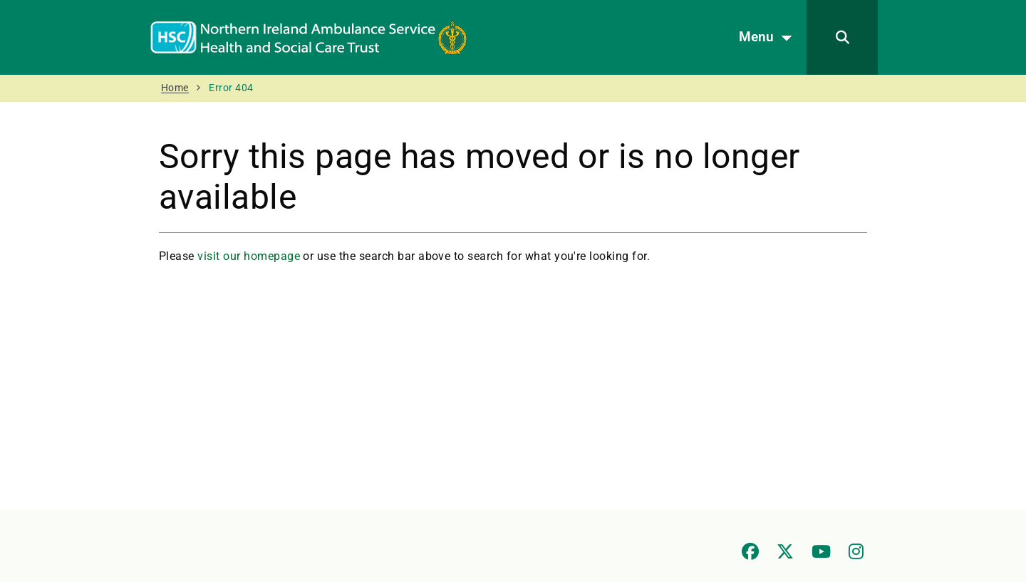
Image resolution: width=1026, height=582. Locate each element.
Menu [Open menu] (769, 38)
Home (175, 88)
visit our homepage (248, 256)
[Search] (842, 37)
